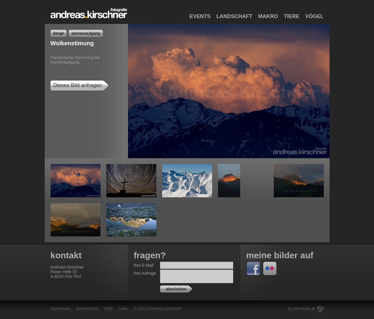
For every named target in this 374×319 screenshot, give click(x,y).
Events (199, 16)
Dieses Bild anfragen (77, 85)
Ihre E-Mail (144, 265)
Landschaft (234, 16)
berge (58, 33)
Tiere (291, 16)
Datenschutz (87, 308)
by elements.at (301, 308)
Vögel (314, 16)
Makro (268, 16)
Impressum (61, 308)
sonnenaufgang (86, 33)
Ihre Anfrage (145, 273)
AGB (108, 308)
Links (123, 308)
